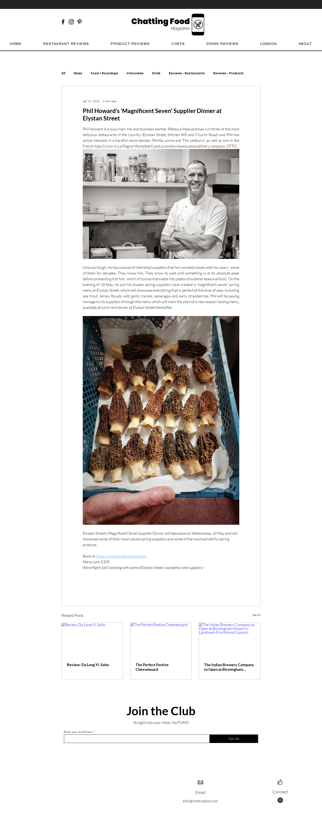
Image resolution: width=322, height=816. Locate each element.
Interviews (135, 73)
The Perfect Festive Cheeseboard (152, 667)
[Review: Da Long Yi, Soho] (92, 640)
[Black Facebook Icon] (63, 21)
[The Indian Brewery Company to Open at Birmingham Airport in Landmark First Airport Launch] (229, 640)
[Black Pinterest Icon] (79, 21)
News (78, 73)
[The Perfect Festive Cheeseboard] (161, 640)
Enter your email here (78, 731)
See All (256, 615)
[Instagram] (280, 800)
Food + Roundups (104, 73)
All (63, 73)
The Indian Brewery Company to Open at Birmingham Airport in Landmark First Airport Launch (229, 667)
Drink (156, 73)
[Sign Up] (233, 739)
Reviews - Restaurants (187, 73)
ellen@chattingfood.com (200, 801)
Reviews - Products (228, 73)
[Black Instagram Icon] (71, 21)
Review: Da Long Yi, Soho (88, 664)
